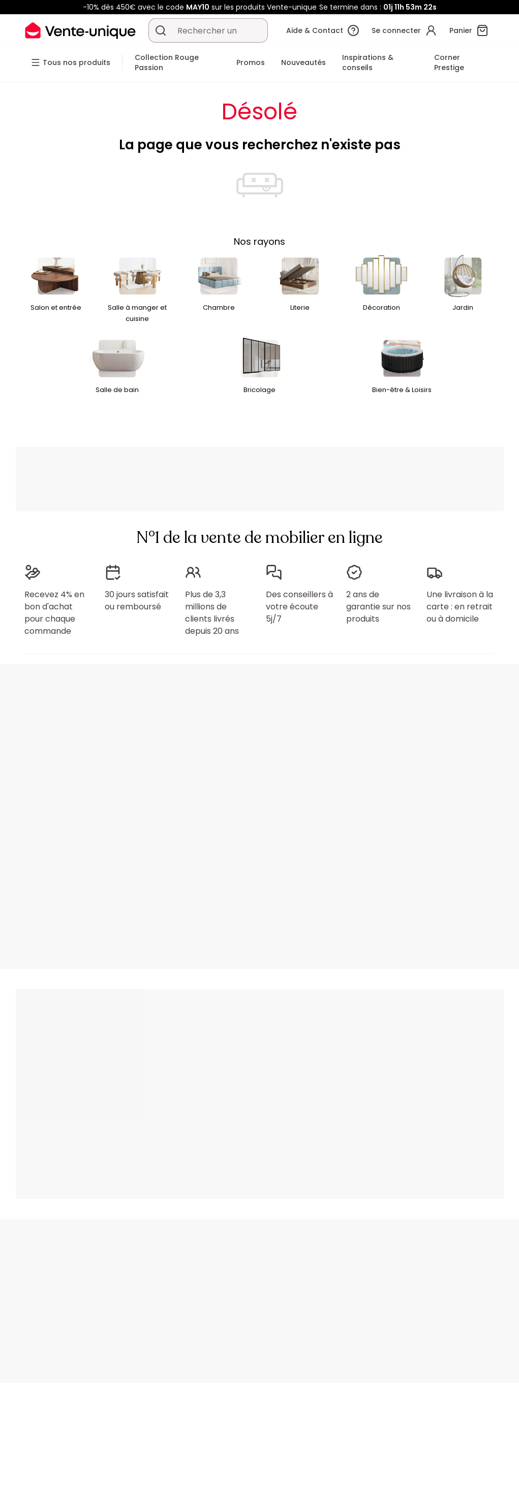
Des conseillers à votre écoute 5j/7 (299, 607)
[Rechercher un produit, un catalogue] (160, 30)
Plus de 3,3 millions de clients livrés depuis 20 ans (212, 613)
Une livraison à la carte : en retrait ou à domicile (459, 607)
